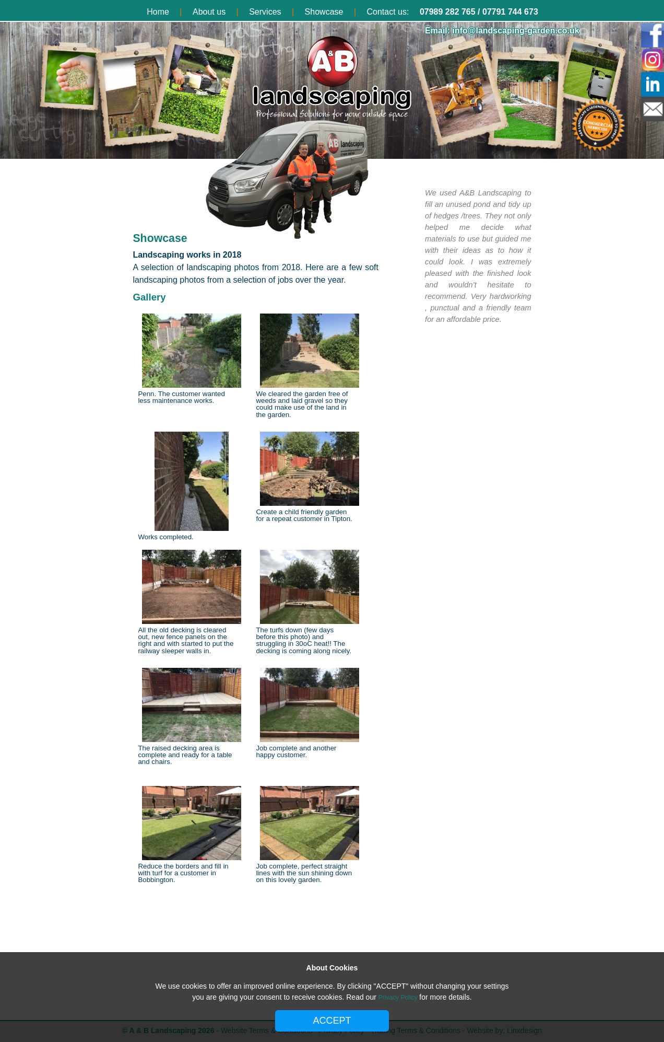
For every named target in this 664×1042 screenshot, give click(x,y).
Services (265, 11)
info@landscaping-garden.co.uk (516, 30)
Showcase (324, 11)
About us (209, 11)
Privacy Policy (398, 997)
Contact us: (388, 11)
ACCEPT (332, 1020)
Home (158, 11)
